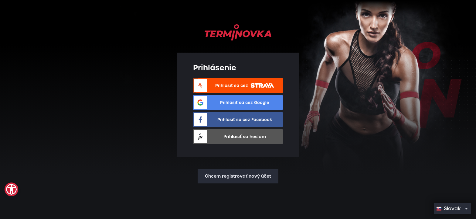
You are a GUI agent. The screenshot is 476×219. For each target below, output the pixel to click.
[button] (11, 189)
